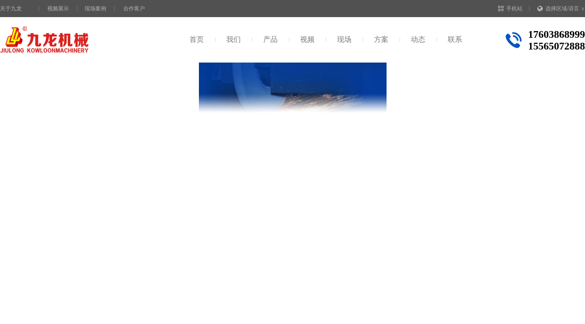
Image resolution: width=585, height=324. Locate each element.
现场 (344, 39)
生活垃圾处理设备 (134, 80)
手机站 (510, 8)
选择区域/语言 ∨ (561, 8)
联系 (455, 39)
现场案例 (95, 8)
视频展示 (58, 8)
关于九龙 (11, 8)
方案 (381, 39)
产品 (270, 39)
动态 (418, 39)
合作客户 (134, 8)
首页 (196, 39)
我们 (233, 39)
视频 (307, 39)
